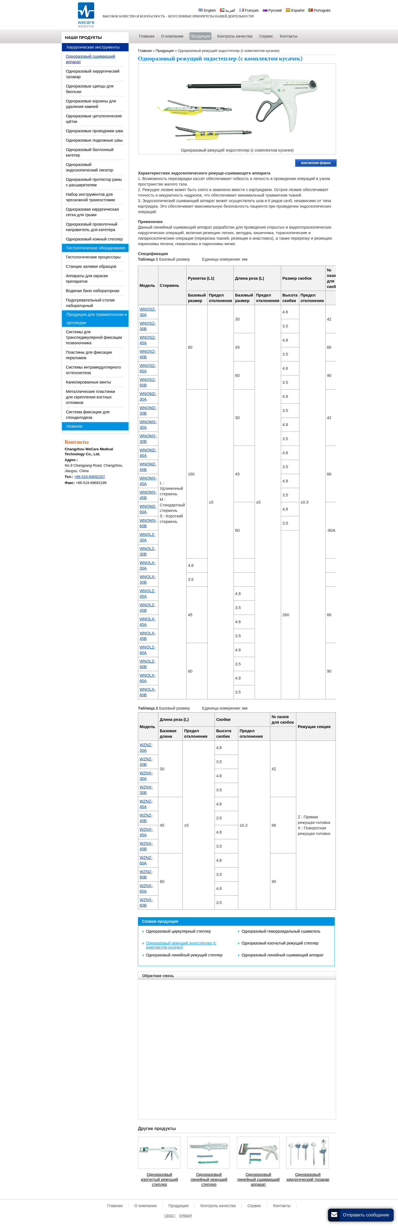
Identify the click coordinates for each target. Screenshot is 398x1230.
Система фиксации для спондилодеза (87, 415)
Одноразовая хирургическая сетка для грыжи (92, 212)
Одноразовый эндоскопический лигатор (89, 167)
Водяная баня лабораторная (92, 291)
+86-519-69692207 (89, 477)
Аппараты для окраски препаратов (87, 279)
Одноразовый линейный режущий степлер (184, 955)
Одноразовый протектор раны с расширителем (94, 182)
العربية (227, 10)
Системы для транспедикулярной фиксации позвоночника (94, 337)
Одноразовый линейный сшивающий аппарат (283, 955)
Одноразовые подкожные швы (94, 140)
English (207, 10)
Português (319, 10)
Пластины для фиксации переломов (89, 355)
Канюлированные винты (88, 382)
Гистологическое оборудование (96, 248)
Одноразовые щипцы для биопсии (89, 89)
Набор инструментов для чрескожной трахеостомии (90, 197)
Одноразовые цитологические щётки (94, 119)
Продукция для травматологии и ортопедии (97, 318)
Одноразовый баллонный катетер (90, 152)
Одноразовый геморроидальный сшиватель (281, 931)
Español (295, 10)
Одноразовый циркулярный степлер (178, 931)
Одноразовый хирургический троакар (307, 1177)
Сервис (254, 1205)
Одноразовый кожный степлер (94, 239)
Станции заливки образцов (91, 266)
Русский (272, 10)
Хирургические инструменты (93, 47)
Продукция (179, 1205)
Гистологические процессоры (93, 257)
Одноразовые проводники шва (94, 131)
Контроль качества (217, 1205)
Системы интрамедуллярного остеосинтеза (93, 370)
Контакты (77, 442)
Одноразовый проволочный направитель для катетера (91, 227)
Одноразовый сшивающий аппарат (90, 59)
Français (249, 10)
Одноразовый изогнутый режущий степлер (280, 943)
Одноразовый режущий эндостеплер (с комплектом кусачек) (181, 945)
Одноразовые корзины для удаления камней (91, 104)
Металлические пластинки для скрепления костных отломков (90, 397)
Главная (114, 1205)
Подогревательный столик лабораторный (90, 303)
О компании (145, 1205)
